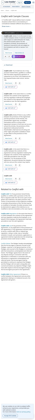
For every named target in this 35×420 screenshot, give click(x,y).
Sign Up (27, 2)
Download (8, 65)
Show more (6, 26)
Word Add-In (16, 6)
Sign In (20, 2)
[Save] (5, 56)
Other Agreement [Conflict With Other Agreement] (11, 274)
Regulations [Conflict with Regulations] (9, 213)
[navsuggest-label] (2, 2)
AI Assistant (6, 6)
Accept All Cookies (10, 416)
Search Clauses (26, 6)
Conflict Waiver (5, 243)
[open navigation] (33, 2)
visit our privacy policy (23, 412)
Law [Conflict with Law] (6, 226)
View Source (8, 53)
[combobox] (2, 2)
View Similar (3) (19, 53)
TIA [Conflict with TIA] (6, 194)
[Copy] (9, 56)
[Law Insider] (10, 2)
